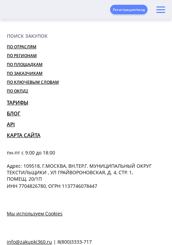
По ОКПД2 (17, 91)
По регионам (22, 56)
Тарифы (17, 102)
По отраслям (21, 47)
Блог (13, 113)
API (11, 124)
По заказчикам (24, 73)
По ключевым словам (33, 82)
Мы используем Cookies (35, 213)
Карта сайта (23, 135)
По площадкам (24, 64)
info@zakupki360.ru (29, 242)
